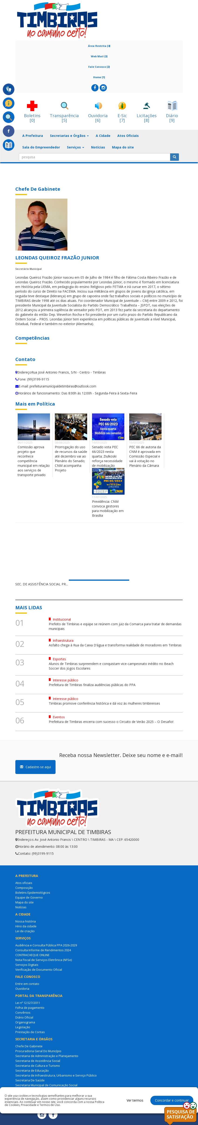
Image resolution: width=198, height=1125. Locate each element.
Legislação (22, 1027)
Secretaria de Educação (32, 1070)
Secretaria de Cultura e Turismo (37, 1066)
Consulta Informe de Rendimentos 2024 (43, 950)
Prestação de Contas (30, 1032)
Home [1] (99, 77)
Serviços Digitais (26, 965)
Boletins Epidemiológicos (32, 892)
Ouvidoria (22, 988)
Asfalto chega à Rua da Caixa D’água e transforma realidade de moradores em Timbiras (115, 645)
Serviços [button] (75, 147)
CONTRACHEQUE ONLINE (32, 955)
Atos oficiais (23, 883)
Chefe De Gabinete (29, 1046)
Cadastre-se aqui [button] (35, 767)
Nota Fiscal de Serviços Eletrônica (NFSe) (43, 960)
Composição (24, 888)
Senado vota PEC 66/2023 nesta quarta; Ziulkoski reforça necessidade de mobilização (107, 456)
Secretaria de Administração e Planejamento (46, 1056)
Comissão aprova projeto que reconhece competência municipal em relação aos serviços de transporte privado (34, 461)
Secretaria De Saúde (30, 1080)
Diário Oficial (24, 1017)
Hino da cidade (25, 926)
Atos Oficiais (128, 135)
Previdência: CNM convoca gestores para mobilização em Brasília (108, 508)
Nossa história (25, 921)
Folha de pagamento (29, 1008)
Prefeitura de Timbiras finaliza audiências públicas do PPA (92, 685)
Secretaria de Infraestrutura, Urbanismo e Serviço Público (56, 1075)
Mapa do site (123, 147)
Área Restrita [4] (99, 46)
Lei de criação (25, 931)
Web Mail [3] (99, 56)
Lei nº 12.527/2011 (27, 1003)
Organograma (25, 1022)
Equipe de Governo (29, 897)
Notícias (98, 147)
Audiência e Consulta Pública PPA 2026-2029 (46, 945)
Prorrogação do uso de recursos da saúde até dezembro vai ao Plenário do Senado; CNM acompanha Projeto (71, 458)
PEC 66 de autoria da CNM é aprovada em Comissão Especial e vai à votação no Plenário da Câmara (145, 456)
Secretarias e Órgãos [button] (69, 135)
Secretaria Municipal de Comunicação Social (46, 1085)
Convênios (22, 1012)
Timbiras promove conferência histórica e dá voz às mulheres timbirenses (104, 703)
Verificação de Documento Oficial (38, 969)
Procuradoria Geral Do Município (38, 1051)
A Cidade (103, 135)
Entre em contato (27, 984)
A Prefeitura (32, 135)
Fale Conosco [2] (99, 66)
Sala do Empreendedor (41, 147)
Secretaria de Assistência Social (37, 1061)
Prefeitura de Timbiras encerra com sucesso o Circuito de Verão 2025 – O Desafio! (111, 721)
